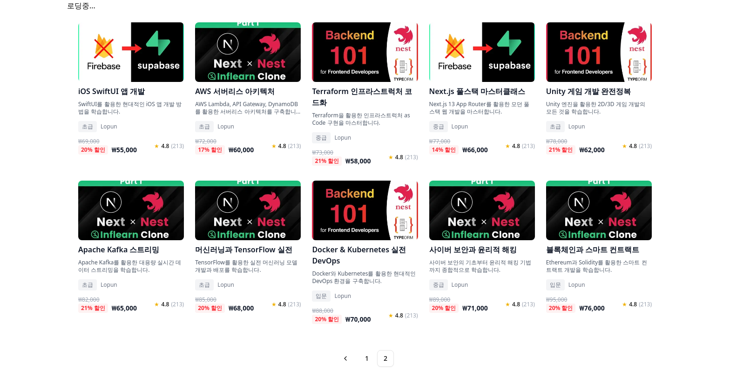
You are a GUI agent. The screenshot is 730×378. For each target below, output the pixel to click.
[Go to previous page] (346, 358)
